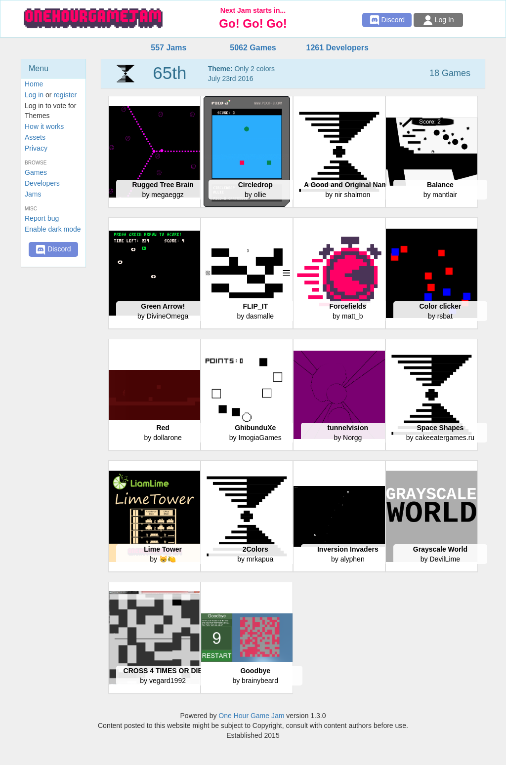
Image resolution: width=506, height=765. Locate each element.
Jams (33, 194)
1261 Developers (337, 47)
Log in (34, 95)
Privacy (36, 148)
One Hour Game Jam (251, 716)
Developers (42, 183)
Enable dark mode (53, 229)
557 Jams (168, 47)
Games (36, 172)
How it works (44, 126)
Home (34, 84)
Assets (35, 137)
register (65, 95)
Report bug (42, 218)
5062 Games (253, 47)
